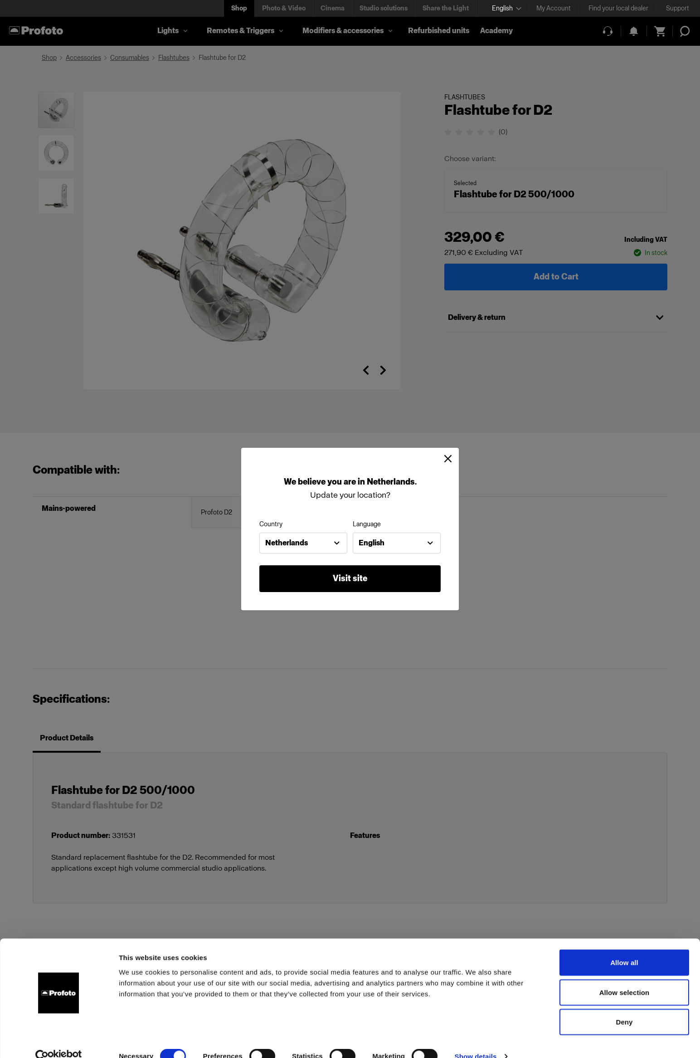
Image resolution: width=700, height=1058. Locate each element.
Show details (476, 1040)
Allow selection (624, 976)
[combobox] (303, 543)
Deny (624, 1005)
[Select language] (507, 8)
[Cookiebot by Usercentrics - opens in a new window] (58, 1040)
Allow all (624, 946)
